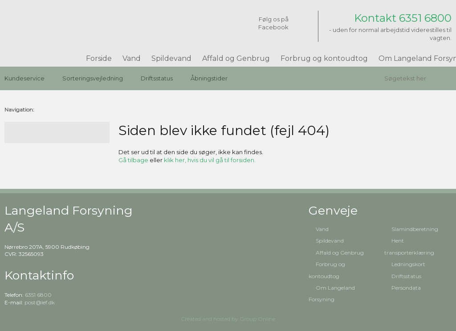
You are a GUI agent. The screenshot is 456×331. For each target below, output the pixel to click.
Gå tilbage (133, 160)
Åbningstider (209, 78)
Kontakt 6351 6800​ (403, 18)
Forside (99, 58)
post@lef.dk (39, 302)
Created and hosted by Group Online (228, 318)
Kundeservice (24, 78)
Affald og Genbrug (236, 58)
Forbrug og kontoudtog (324, 58)
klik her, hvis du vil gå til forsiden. (210, 160)
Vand (131, 58)
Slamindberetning (414, 229)
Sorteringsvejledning (92, 78)
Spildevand (171, 58)
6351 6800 (38, 294)
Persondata (406, 287)
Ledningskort (408, 264)
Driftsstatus (157, 78)
